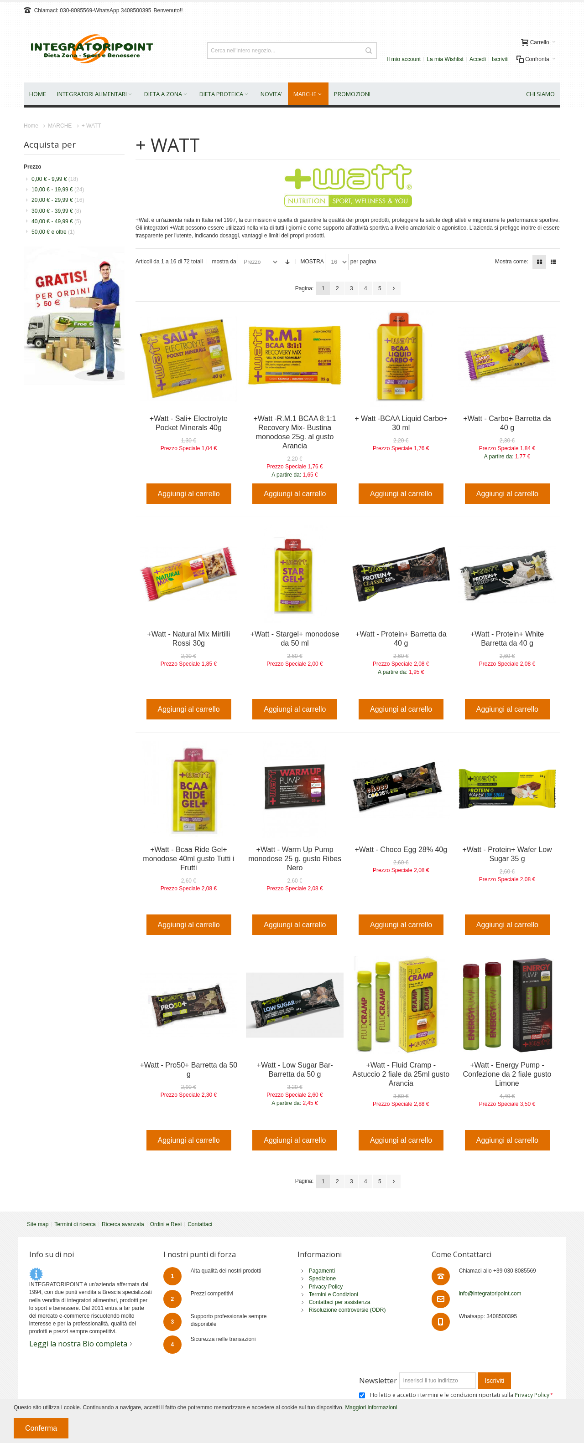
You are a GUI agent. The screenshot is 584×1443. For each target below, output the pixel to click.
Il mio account (404, 59)
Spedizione (322, 1278)
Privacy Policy (326, 1287)
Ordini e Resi (166, 1224)
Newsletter (378, 1381)
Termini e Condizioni (333, 1294)
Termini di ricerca (75, 1224)
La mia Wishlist (445, 59)
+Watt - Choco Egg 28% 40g (401, 849)
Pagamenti (322, 1271)
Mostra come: (511, 261)
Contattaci (200, 1224)
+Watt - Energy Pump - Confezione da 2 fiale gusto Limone (507, 1074)
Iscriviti (500, 59)
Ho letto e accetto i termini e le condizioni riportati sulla (460, 1395)
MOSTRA (311, 261)
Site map (37, 1224)
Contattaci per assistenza (339, 1302)
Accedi (477, 59)
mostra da (224, 261)
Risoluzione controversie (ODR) (347, 1310)
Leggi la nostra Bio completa (78, 1344)
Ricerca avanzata (123, 1224)
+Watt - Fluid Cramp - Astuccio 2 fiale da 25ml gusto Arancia (401, 1074)
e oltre (53, 232)
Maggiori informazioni (371, 1407)
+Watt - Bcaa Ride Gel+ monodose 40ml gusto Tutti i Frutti (188, 859)
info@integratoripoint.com (490, 1293)
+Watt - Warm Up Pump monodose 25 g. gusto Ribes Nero (294, 859)
